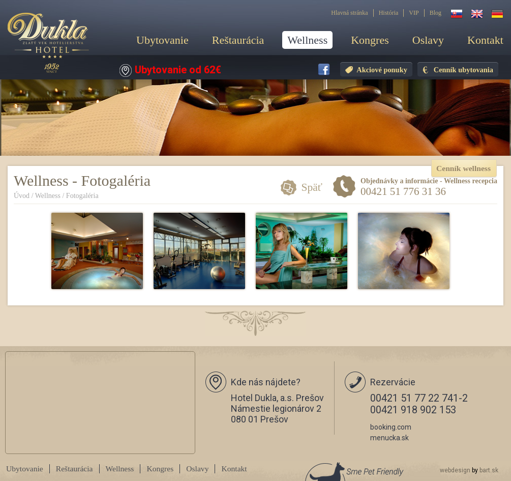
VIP (413, 12)
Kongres (370, 40)
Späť (311, 187)
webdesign (455, 470)
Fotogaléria (82, 196)
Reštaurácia (238, 40)
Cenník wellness (463, 168)
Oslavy (428, 40)
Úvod (21, 196)
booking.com (390, 427)
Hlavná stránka (349, 12)
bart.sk (488, 470)
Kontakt (485, 40)
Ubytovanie (162, 40)
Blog (435, 12)
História (389, 12)
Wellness (307, 40)
